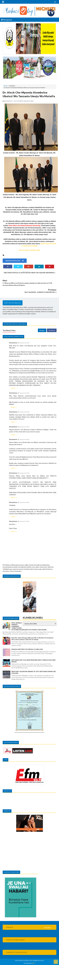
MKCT (33, 963)
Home (5, 86)
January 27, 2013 (24, 521)
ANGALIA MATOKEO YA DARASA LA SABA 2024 (27, 649)
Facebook (52, 330)
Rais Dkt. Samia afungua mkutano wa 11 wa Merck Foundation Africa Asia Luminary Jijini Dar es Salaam (32, 638)
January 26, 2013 (24, 343)
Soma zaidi (47, 927)
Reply (13, 388)
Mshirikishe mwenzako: (14, 260)
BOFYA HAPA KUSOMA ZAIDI (29, 250)
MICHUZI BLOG (19, 960)
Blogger (42, 330)
